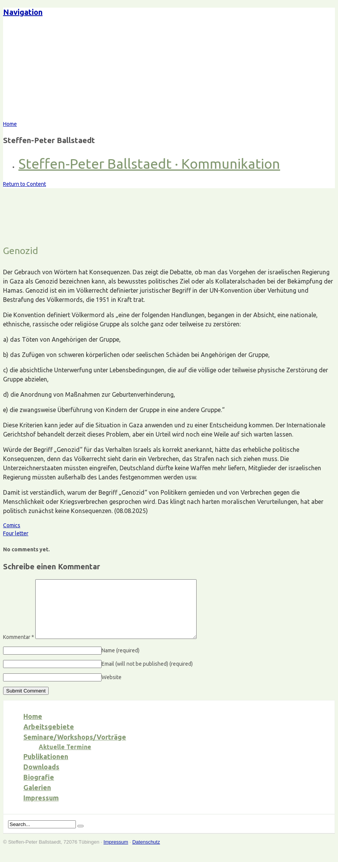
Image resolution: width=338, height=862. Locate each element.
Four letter (15, 533)
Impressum (41, 809)
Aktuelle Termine (65, 758)
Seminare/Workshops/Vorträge (74, 748)
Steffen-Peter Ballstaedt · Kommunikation (149, 163)
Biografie (38, 788)
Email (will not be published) (147, 675)
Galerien (37, 799)
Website (111, 689)
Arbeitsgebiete (48, 738)
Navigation (23, 12)
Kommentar (18, 648)
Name (120, 662)
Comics (11, 525)
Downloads (41, 778)
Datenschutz (146, 853)
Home (32, 728)
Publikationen (45, 768)
